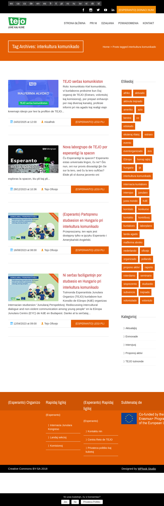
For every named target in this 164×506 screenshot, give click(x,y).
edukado (128, 126)
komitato (128, 209)
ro (68, 3)
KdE (145, 200)
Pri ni (93, 23)
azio (140, 109)
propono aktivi (132, 267)
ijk (140, 167)
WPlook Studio (147, 468)
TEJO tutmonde (135, 361)
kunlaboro (129, 225)
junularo (143, 192)
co (137, 117)
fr (51, 3)
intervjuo (128, 192)
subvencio (129, 292)
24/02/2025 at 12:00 (23, 121)
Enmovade (132, 336)
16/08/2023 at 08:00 (23, 250)
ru (74, 3)
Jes (65, 502)
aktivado (140, 92)
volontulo (147, 300)
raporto (149, 267)
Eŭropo (128, 159)
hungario (129, 167)
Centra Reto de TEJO (100, 439)
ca (18, 3)
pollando (146, 259)
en (38, 3)
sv (80, 3)
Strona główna (74, 23)
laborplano (146, 225)
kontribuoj (144, 217)
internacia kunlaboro (135, 184)
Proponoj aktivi (134, 353)
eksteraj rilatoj (131, 134)
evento (127, 142)
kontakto (128, 217)
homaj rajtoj (143, 159)
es (44, 3)
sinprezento (130, 283)
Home (106, 46)
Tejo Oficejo (49, 189)
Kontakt (148, 23)
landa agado (131, 234)
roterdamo (129, 275)
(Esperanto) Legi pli (89, 121)
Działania (107, 23)
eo (11, 3)
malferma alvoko (133, 242)
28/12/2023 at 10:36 (23, 189)
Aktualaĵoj (131, 328)
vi (86, 3)
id (99, 3)
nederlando (130, 250)
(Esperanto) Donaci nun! (136, 9)
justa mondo (131, 200)
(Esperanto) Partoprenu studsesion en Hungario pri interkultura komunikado (83, 220)
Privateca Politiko (91, 502)
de (31, 3)
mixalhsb (48, 121)
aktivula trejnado (133, 101)
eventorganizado (133, 151)
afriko (127, 92)
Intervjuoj (131, 344)
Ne (75, 502)
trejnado (145, 292)
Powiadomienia (128, 23)
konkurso (143, 209)
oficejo (145, 250)
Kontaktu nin (95, 431)
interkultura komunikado (137, 176)
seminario (146, 275)
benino (127, 117)
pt (62, 3)
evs (150, 151)
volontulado (130, 300)
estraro (149, 134)
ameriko (128, 109)
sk (92, 3)
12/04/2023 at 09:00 (23, 323)
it (56, 3)
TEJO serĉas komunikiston (83, 81)
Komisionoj (56, 445)
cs (24, 3)
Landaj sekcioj (58, 437)
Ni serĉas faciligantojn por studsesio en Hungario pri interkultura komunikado (82, 281)
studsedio (147, 283)
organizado (130, 259)
